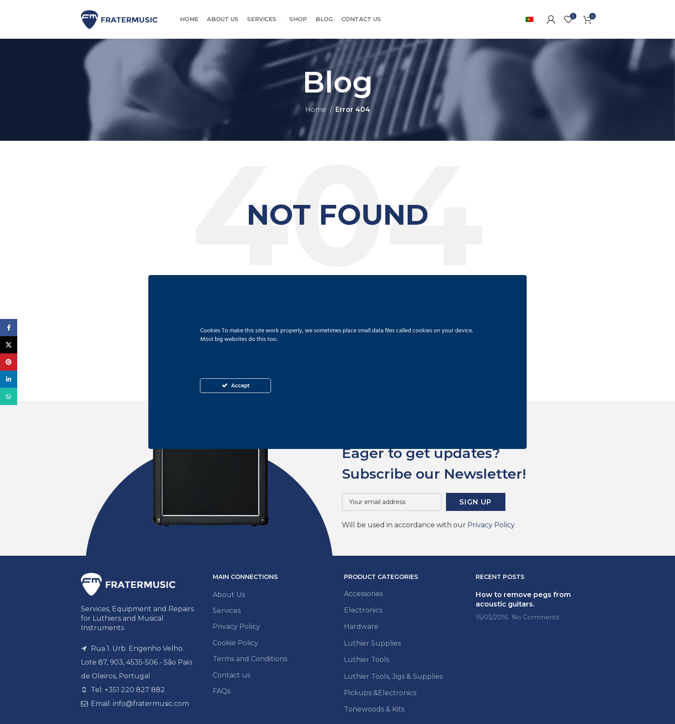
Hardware (361, 626)
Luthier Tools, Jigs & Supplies (393, 676)
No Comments (535, 617)
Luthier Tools (366, 660)
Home (315, 109)
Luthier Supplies (372, 643)
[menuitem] (529, 19)
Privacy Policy (491, 525)
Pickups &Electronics (380, 693)
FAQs (221, 691)
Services (227, 610)
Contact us (231, 675)
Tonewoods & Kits (374, 709)
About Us (229, 595)
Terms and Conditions (250, 659)
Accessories (363, 594)
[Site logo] (119, 19)
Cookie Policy (235, 643)
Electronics (363, 610)
